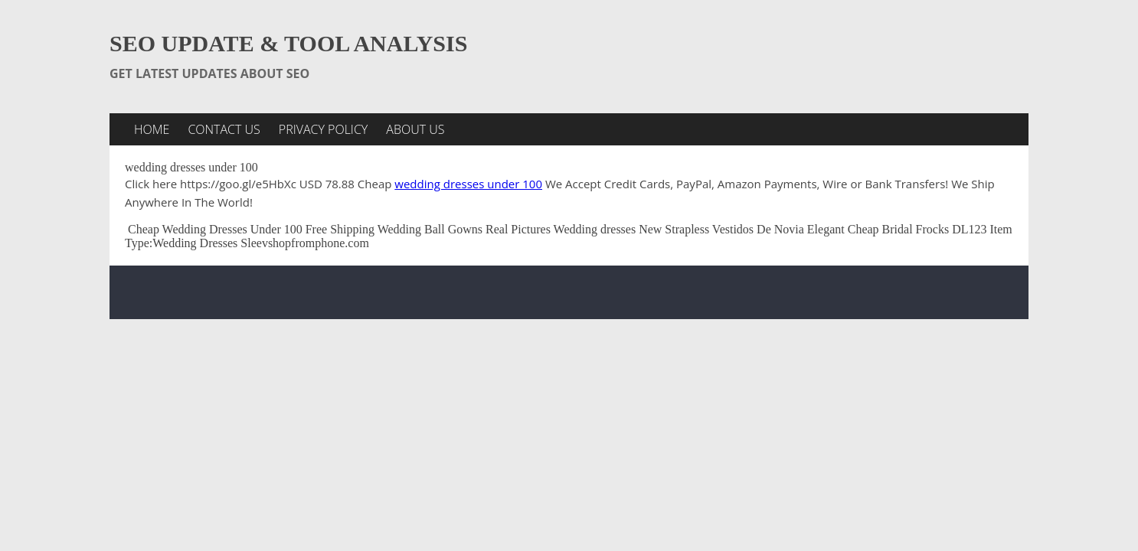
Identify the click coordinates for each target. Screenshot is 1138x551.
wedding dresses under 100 (468, 183)
